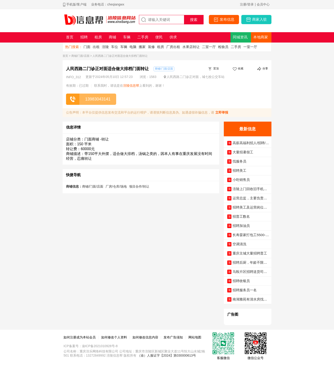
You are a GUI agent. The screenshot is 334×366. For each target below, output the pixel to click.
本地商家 (260, 37)
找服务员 (239, 161)
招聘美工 (239, 170)
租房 (160, 47)
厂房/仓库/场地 (116, 186)
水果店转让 (191, 47)
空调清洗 (239, 244)
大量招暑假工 (243, 152)
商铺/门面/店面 (80, 55)
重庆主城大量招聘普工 (250, 253)
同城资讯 (240, 37)
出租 (96, 47)
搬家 (142, 47)
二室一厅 (209, 47)
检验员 (223, 47)
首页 (65, 55)
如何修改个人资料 (114, 337)
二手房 (236, 47)
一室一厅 (250, 47)
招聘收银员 (241, 281)
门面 (87, 47)
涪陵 (105, 47)
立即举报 (221, 112)
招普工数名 (241, 216)
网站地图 (194, 337)
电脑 (133, 47)
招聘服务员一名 (245, 290)
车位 (114, 47)
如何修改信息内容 (145, 337)
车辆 (123, 47)
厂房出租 (173, 47)
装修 (151, 47)
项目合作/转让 (139, 186)
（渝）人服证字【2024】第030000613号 (166, 355)
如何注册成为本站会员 (79, 337)
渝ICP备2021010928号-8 (100, 346)
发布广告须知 (173, 337)
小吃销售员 (241, 180)
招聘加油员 (241, 226)
